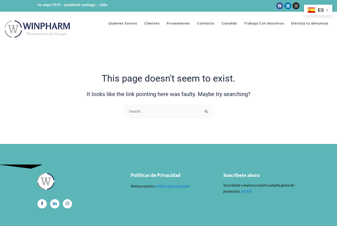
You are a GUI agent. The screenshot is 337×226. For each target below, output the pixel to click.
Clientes (152, 18)
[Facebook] (42, 203)
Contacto (207, 18)
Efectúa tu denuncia (127, 27)
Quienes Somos (123, 18)
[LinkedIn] (54, 203)
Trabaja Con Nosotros (266, 18)
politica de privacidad (171, 186)
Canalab (231, 18)
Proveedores (179, 18)
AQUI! (246, 191)
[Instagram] (67, 203)
